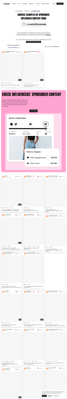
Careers (22, 358)
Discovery (36, 354)
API (20, 365)
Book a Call (22, 375)
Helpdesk (22, 371)
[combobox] (14, 47)
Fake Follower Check (53, 354)
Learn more (56, 395)
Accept (44, 395)
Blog (21, 354)
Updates (22, 356)
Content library (19, 11)
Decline (50, 395)
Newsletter (22, 363)
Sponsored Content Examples (53, 369)
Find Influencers (52, 362)
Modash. (48, 35)
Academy (22, 377)
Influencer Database (53, 356)
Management (37, 361)
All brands (26, 11)
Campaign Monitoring (39, 358)
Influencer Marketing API (54, 364)
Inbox (35, 363)
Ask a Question (23, 373)
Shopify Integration (39, 365)
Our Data (22, 361)
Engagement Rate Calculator (52, 359)
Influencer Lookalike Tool (54, 366)
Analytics (36, 356)
